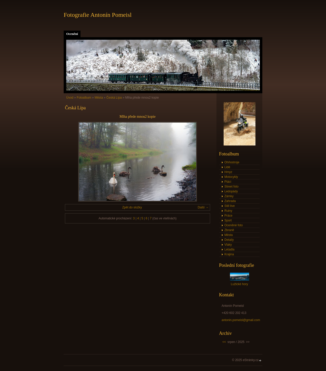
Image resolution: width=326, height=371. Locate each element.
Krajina (229, 254)
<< (224, 342)
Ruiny (228, 211)
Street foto (231, 186)
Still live (229, 206)
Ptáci (227, 181)
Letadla (229, 249)
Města (98, 97)
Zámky (229, 196)
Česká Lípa (114, 97)
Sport (228, 220)
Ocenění (72, 34)
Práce (228, 215)
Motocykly (231, 177)
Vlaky (228, 244)
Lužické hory (239, 284)
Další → (203, 207)
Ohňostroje (231, 162)
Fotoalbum (84, 97)
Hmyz (228, 172)
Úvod (69, 97)
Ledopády (231, 191)
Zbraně (229, 230)
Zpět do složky (132, 207)
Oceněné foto (233, 225)
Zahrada (230, 201)
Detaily (229, 240)
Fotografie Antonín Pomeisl (98, 14)
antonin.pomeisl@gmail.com (241, 320)
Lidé (227, 167)
